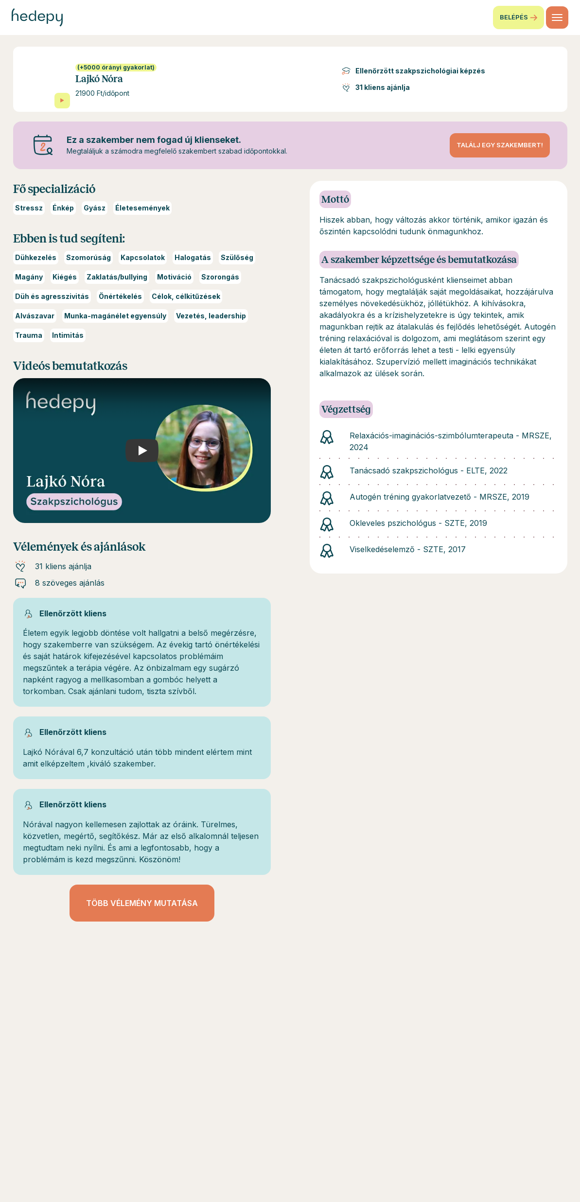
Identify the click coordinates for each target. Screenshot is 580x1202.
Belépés (518, 17)
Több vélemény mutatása (142, 903)
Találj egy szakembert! (500, 145)
